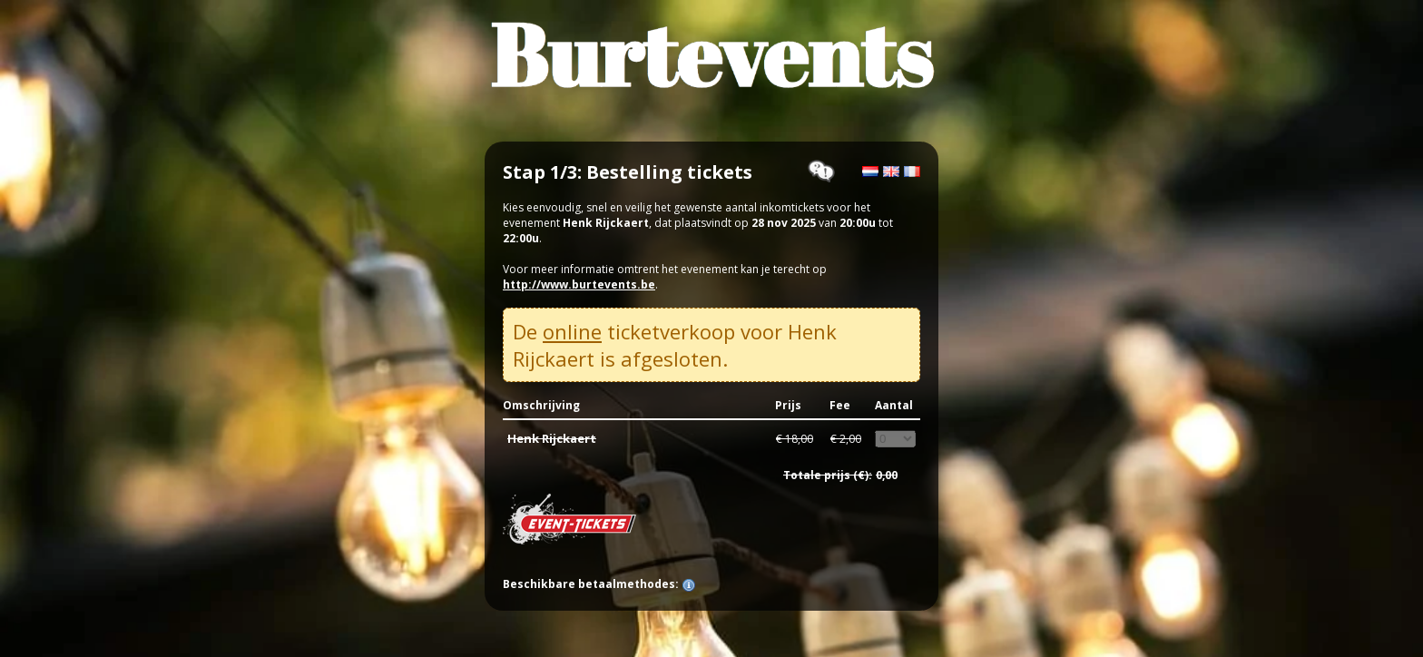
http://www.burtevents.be (579, 284)
